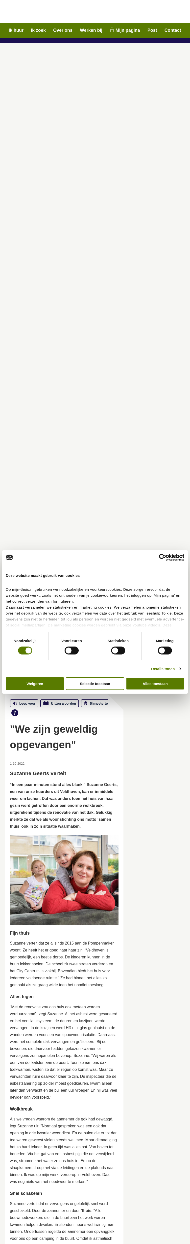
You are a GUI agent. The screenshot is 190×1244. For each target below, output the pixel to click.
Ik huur (16, 30)
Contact (173, 30)
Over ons (62, 30)
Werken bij (91, 30)
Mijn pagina (128, 30)
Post (152, 30)
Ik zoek (38, 30)
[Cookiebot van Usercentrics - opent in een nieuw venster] (162, 557)
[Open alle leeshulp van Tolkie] (14, 712)
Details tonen (163, 669)
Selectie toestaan (95, 684)
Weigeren (34, 684)
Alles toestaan (155, 684)
